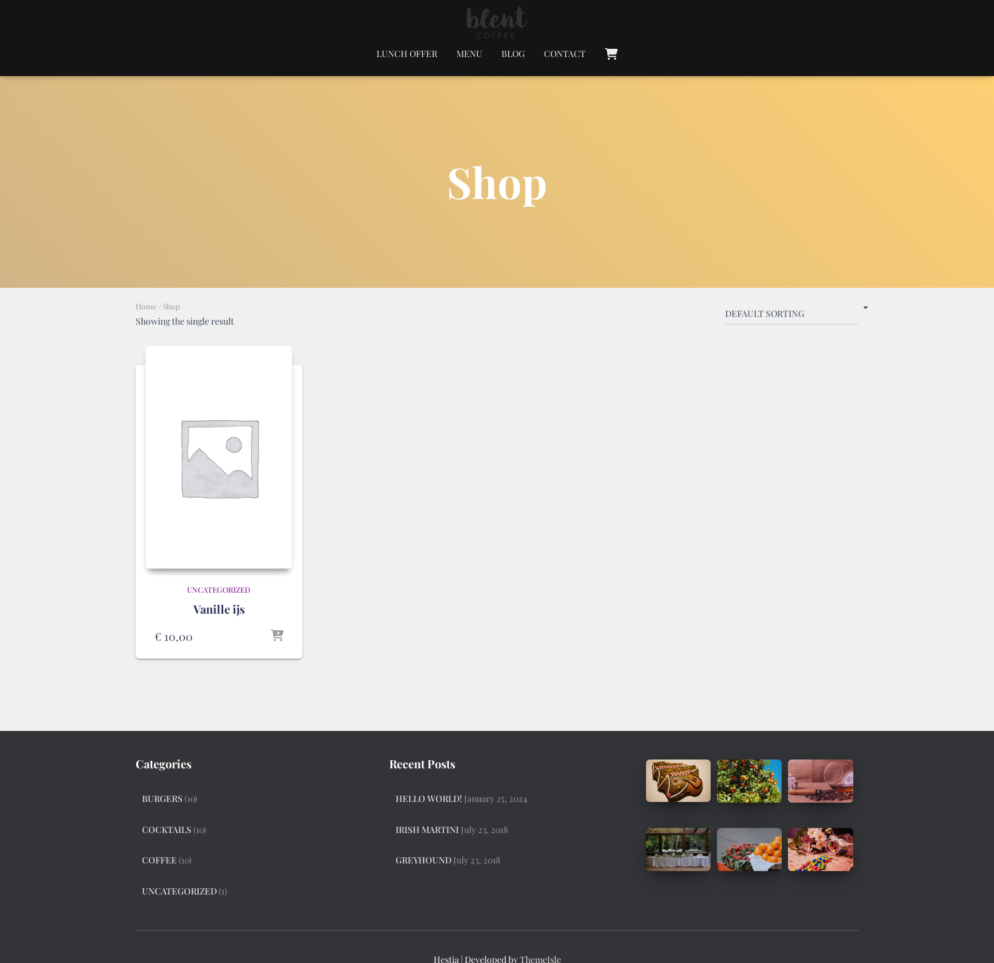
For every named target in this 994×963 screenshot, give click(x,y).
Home (146, 306)
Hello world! (429, 798)
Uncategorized (218, 590)
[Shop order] (791, 316)
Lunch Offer (407, 54)
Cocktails (166, 830)
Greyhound (423, 860)
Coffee (159, 860)
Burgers (162, 798)
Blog (513, 54)
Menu (469, 54)
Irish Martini (427, 830)
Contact (565, 54)
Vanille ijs (219, 609)
